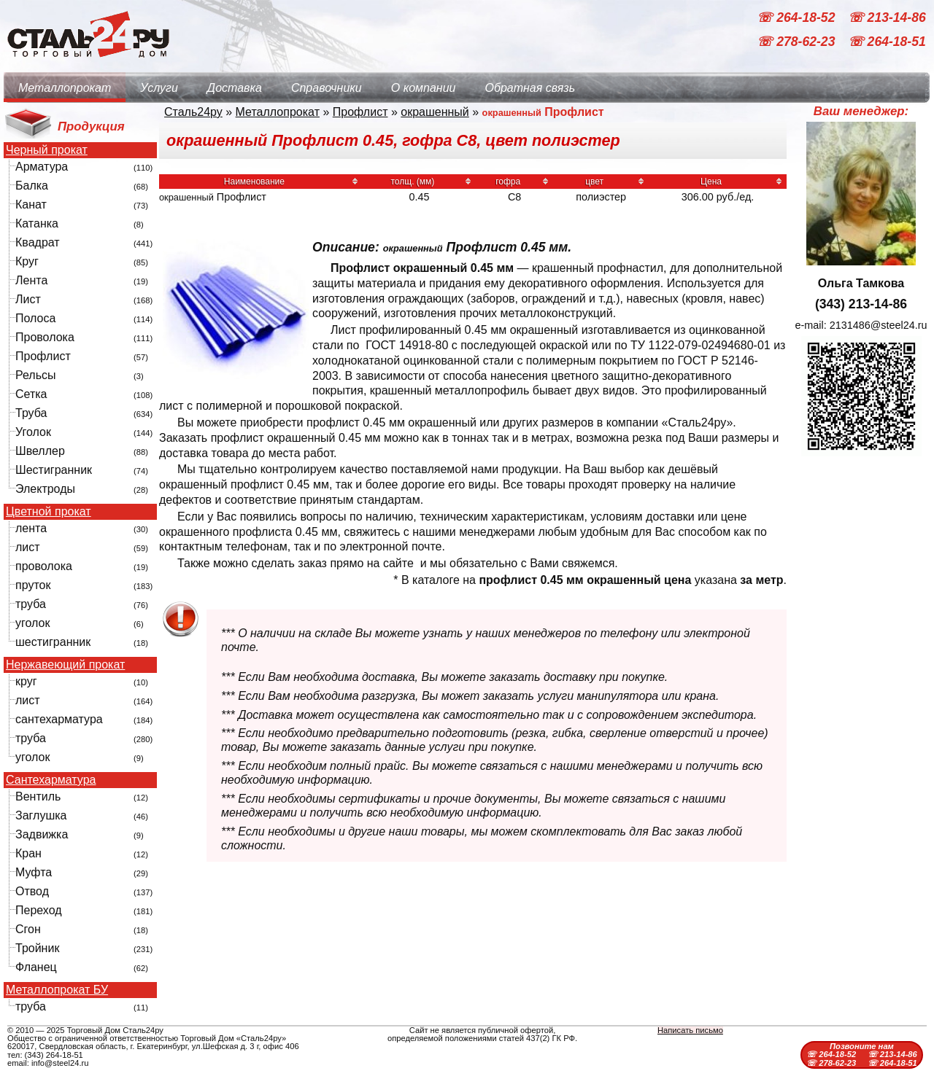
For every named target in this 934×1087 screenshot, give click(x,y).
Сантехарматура (51, 780)
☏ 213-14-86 (887, 17)
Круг (27, 261)
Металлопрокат (64, 88)
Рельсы (35, 375)
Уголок (33, 432)
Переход (38, 910)
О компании (423, 88)
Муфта (33, 872)
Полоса (35, 318)
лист (27, 547)
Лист (28, 299)
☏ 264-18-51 (887, 42)
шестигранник (52, 642)
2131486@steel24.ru (878, 325)
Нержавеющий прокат (65, 665)
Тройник (37, 948)
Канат (31, 204)
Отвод (32, 891)
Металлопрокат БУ (57, 990)
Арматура (41, 166)
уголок (32, 623)
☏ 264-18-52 (797, 17)
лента (31, 528)
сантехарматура (59, 719)
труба (30, 604)
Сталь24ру (193, 112)
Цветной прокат (48, 512)
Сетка (31, 394)
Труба (31, 413)
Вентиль (38, 796)
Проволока (44, 337)
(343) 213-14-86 (861, 304)
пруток (32, 585)
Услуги (159, 88)
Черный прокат (47, 150)
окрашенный (435, 112)
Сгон (28, 929)
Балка (31, 185)
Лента (31, 280)
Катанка (36, 223)
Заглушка (40, 815)
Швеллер (40, 451)
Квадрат (37, 242)
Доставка (234, 88)
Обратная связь (530, 88)
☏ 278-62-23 (797, 42)
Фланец (36, 967)
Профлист (43, 356)
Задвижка (41, 834)
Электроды (45, 489)
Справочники (326, 88)
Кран (28, 853)
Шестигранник (53, 470)
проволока (43, 566)
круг (26, 681)
